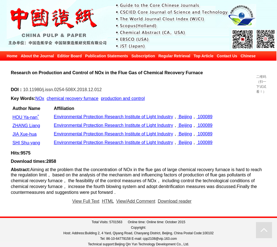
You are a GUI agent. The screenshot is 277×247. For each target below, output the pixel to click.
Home (12, 56)
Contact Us (227, 56)
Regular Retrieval (174, 56)
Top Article (204, 56)
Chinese (247, 56)
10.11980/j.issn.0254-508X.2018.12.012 (62, 89)
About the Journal (37, 56)
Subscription (143, 56)
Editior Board (69, 56)
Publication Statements (106, 56)
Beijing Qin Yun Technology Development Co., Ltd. (152, 244)
